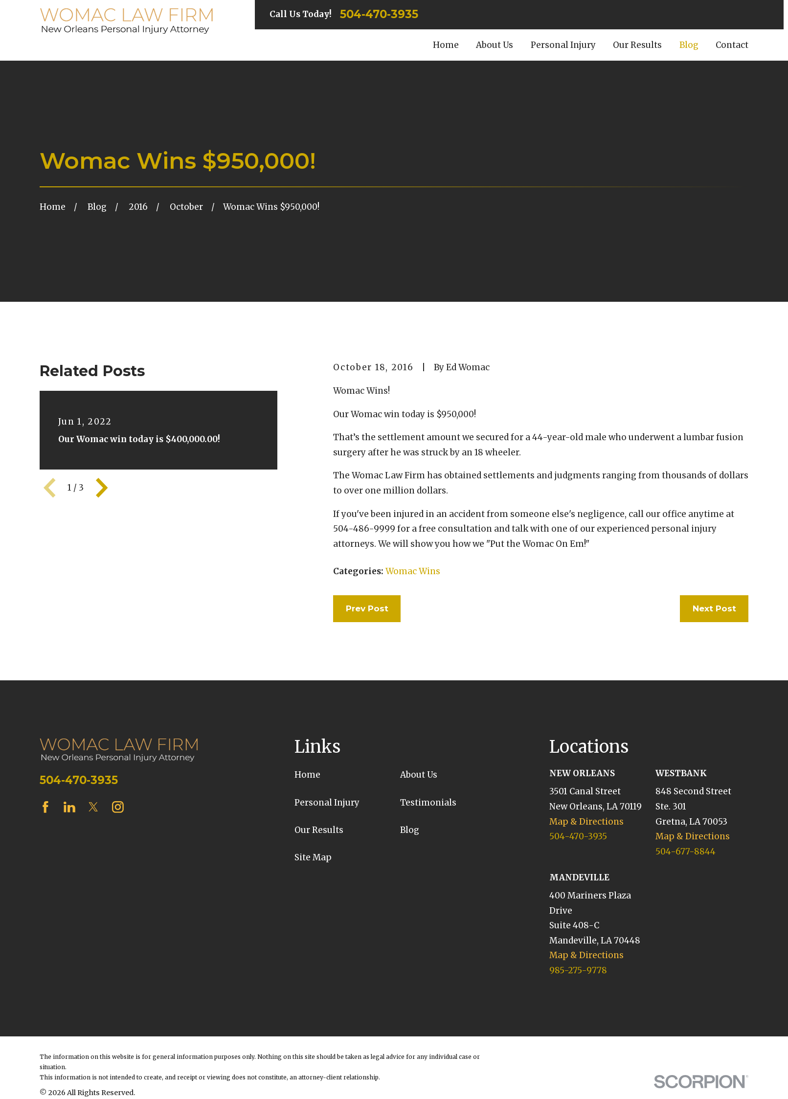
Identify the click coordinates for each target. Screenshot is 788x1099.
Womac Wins (412, 571)
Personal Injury (327, 802)
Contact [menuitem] (732, 45)
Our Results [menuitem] (637, 45)
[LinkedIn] (69, 807)
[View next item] (102, 487)
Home (307, 774)
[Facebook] (45, 807)
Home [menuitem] (446, 45)
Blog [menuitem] (688, 45)
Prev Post (367, 608)
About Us (418, 774)
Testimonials (428, 802)
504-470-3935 (379, 14)
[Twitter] (93, 807)
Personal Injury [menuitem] (563, 45)
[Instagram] (118, 807)
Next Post (714, 608)
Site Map (313, 857)
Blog (409, 830)
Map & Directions (586, 821)
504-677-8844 (685, 851)
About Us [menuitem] (494, 45)
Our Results (318, 830)
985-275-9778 (578, 970)
